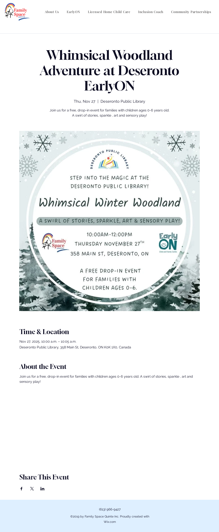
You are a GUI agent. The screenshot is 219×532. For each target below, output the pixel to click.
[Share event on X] (32, 488)
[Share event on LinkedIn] (42, 488)
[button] (52, 11)
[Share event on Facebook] (21, 488)
